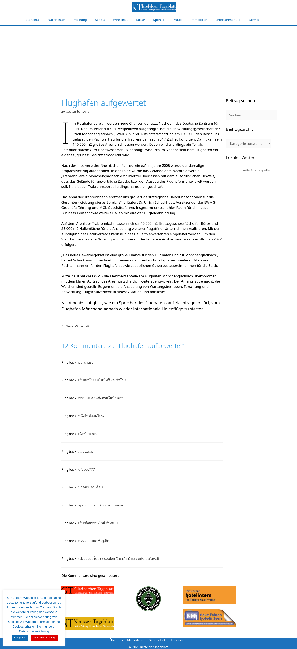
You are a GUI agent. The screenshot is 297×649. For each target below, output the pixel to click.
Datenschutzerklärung (44, 637)
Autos (178, 20)
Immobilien (199, 20)
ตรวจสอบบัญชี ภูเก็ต (93, 540)
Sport (161, 19)
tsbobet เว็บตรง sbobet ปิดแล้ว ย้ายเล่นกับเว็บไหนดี (118, 558)
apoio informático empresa (100, 505)
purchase (85, 362)
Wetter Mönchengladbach (257, 170)
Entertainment (230, 19)
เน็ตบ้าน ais (87, 433)
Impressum (179, 640)
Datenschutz (157, 640)
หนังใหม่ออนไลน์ (91, 415)
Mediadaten (135, 640)
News (69, 326)
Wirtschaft (120, 20)
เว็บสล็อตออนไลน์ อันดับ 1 (98, 522)
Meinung (80, 20)
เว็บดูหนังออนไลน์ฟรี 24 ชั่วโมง (102, 380)
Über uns (116, 640)
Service (254, 20)
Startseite (33, 20)
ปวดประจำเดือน (90, 487)
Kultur (140, 20)
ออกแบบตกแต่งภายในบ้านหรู (100, 398)
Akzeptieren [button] (20, 637)
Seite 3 (100, 20)
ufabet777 (86, 469)
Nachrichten (57, 20)
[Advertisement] (148, 56)
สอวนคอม (85, 451)
